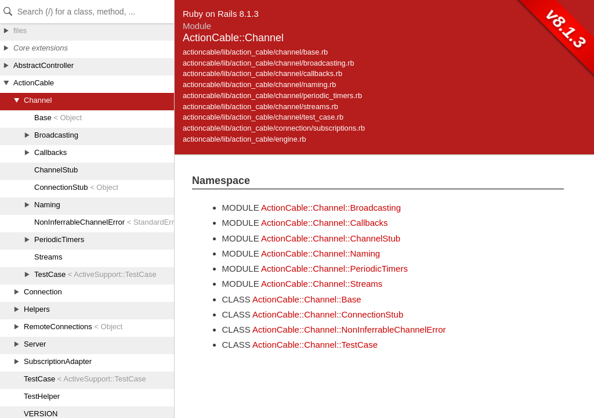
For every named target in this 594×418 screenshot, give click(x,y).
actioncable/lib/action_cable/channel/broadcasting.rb (268, 63)
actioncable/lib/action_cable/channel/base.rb (255, 52)
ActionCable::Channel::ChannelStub (330, 238)
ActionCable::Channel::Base (306, 299)
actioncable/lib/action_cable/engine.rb (244, 139)
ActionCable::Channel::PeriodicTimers (334, 268)
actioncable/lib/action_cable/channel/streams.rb (260, 106)
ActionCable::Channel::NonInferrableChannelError (349, 329)
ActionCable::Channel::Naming (320, 253)
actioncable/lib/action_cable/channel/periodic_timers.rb (272, 95)
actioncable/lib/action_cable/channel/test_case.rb (263, 117)
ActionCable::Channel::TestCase (315, 344)
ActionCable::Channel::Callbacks (324, 223)
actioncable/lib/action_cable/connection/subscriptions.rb (274, 128)
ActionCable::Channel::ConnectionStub (327, 314)
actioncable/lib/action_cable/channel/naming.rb (259, 84)
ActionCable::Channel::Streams (321, 284)
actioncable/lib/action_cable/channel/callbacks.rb (262, 73)
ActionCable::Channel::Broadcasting (331, 207)
